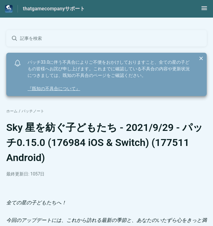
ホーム (12, 111)
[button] (204, 10)
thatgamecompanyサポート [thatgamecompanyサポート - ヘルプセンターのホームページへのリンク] (54, 9)
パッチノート (33, 111)
